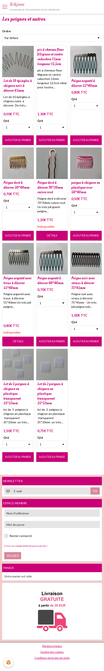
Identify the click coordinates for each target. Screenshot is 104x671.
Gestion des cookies (52, 652)
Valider (13, 555)
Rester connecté (18, 536)
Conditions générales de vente (52, 658)
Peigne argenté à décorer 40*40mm (50, 280)
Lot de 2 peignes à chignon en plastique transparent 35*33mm (50, 394)
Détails (52, 235)
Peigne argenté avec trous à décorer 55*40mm (17, 283)
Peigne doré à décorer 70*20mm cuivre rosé (50, 187)
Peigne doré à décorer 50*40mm (16, 185)
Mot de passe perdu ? (35, 546)
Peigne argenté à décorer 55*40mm (84, 83)
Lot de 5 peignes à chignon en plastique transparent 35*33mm (16, 394)
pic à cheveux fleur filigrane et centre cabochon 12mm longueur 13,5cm (50, 56)
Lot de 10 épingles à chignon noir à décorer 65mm (17, 85)
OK (95, 491)
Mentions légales (52, 646)
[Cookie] (8, 662)
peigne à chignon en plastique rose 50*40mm (85, 187)
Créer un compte (13, 546)
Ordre (6, 31)
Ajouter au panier (18, 140)
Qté (6, 120)
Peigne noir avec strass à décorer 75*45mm (83, 283)
